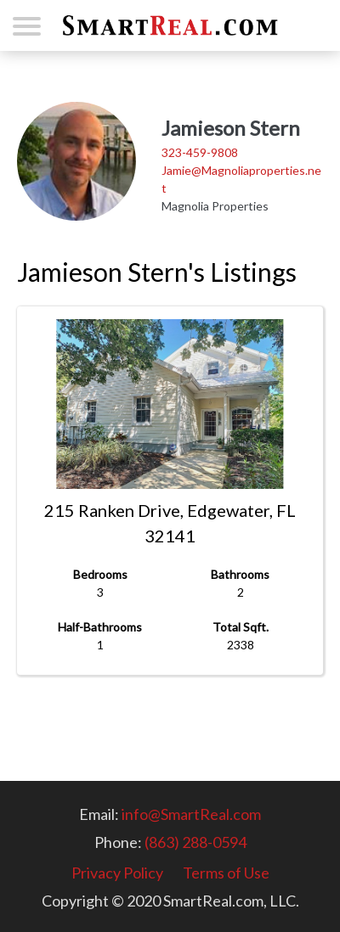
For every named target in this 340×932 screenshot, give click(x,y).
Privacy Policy (117, 872)
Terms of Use (226, 872)
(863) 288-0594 (195, 842)
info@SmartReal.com (191, 814)
